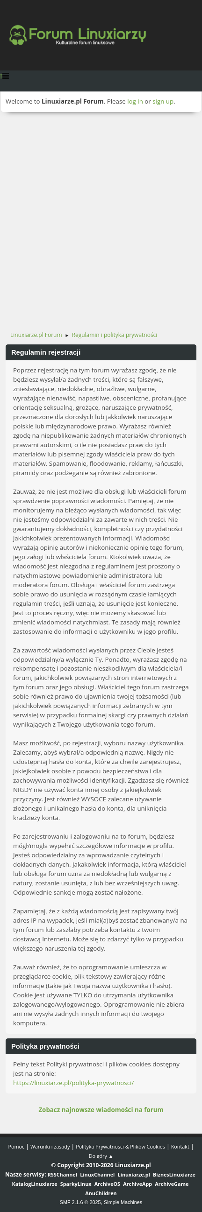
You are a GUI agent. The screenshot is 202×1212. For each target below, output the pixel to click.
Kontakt (180, 1146)
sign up (162, 101)
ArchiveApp (137, 1183)
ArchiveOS (107, 1183)
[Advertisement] (101, 217)
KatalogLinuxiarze (34, 1183)
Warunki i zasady (50, 1146)
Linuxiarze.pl (134, 1174)
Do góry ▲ (101, 1155)
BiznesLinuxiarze (174, 1174)
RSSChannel (62, 1174)
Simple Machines (123, 1202)
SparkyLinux (76, 1183)
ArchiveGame (171, 1183)
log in (135, 101)
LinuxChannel (97, 1174)
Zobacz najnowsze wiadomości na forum (100, 1110)
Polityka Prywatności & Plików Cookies (120, 1146)
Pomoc (16, 1146)
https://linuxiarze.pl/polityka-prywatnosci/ (73, 1083)
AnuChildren (100, 1193)
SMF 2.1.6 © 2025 (80, 1202)
